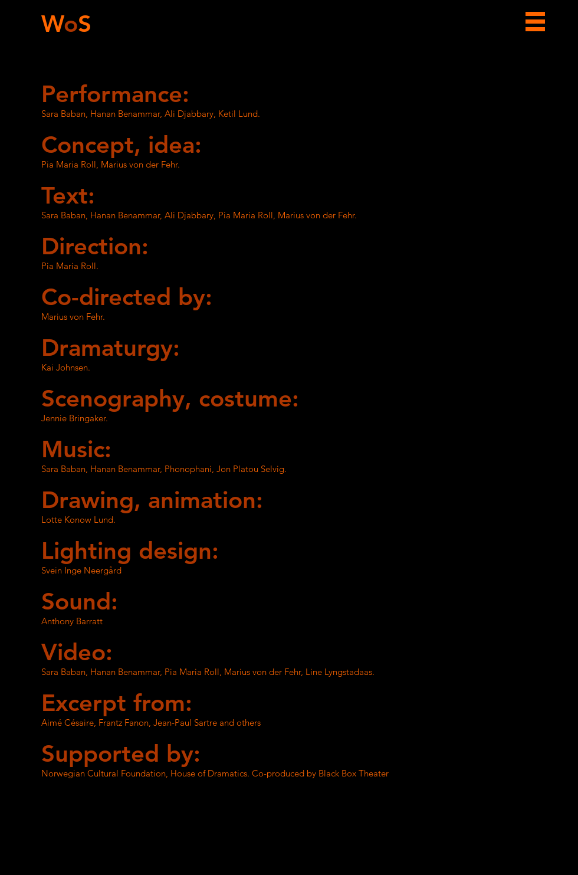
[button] (535, 21)
